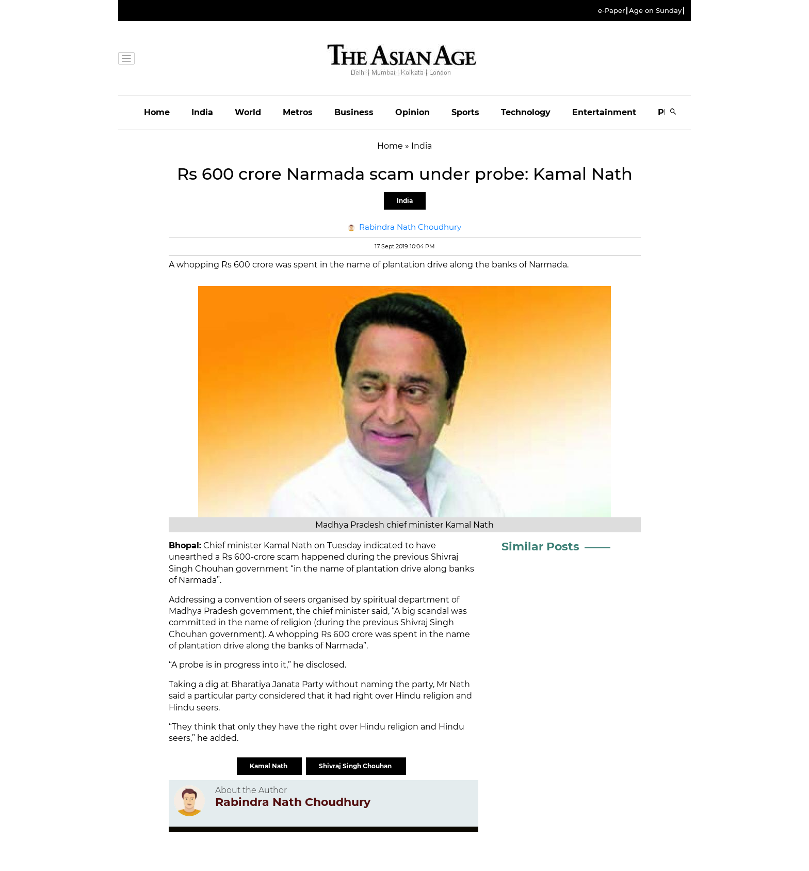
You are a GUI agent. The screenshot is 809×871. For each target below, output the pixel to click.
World (248, 112)
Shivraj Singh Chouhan (356, 766)
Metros (298, 112)
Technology (526, 112)
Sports (465, 112)
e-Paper (611, 10)
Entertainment (604, 112)
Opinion (412, 112)
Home (157, 112)
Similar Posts (540, 546)
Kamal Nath (269, 766)
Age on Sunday (655, 10)
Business (354, 112)
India (202, 112)
